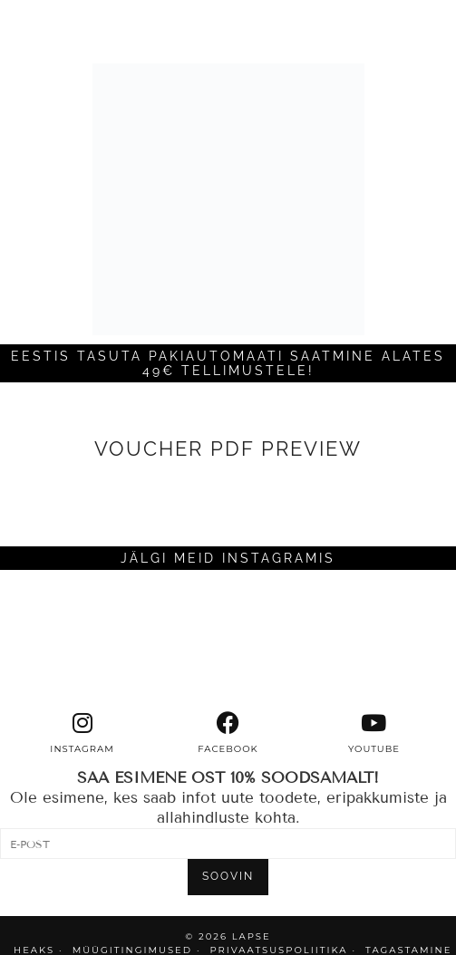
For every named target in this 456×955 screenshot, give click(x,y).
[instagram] (82, 733)
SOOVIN (228, 876)
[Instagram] (57, 641)
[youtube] (374, 733)
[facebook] (228, 733)
